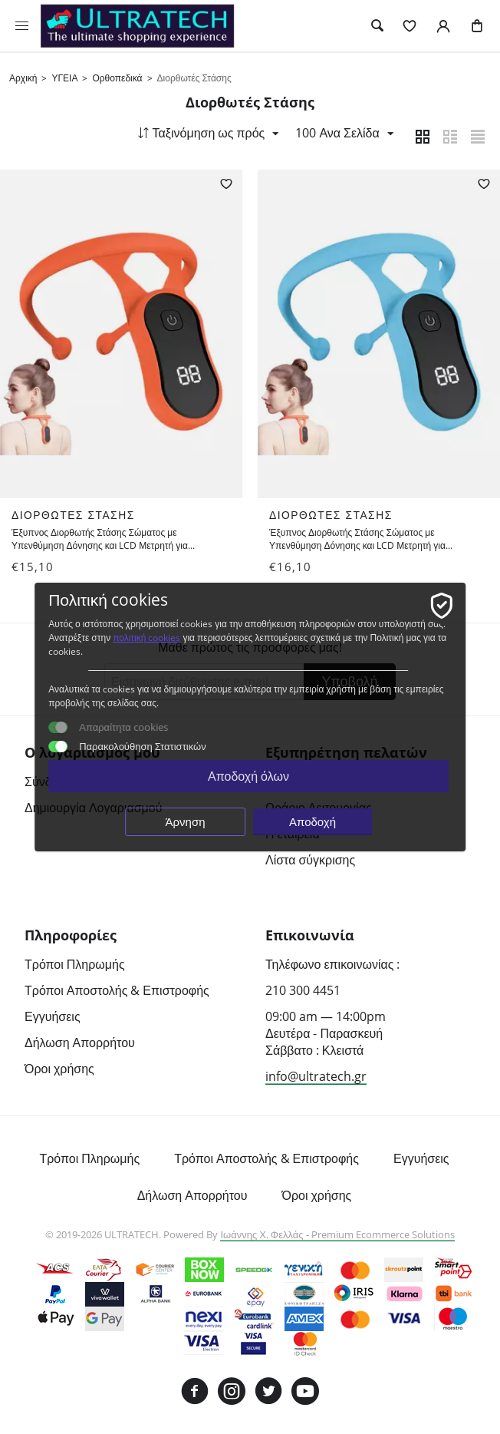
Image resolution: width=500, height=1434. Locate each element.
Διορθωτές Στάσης (74, 515)
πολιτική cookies (146, 637)
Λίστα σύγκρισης (310, 860)
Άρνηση (186, 821)
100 (342, 133)
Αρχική (23, 77)
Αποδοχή (312, 821)
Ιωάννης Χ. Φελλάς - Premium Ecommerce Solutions (337, 1235)
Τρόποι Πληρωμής (75, 965)
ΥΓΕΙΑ (64, 77)
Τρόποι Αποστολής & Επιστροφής (117, 991)
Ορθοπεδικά (117, 77)
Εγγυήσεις (53, 1017)
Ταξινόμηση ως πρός (205, 133)
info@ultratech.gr (316, 1077)
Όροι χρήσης (59, 1069)
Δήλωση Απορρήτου (80, 1043)
